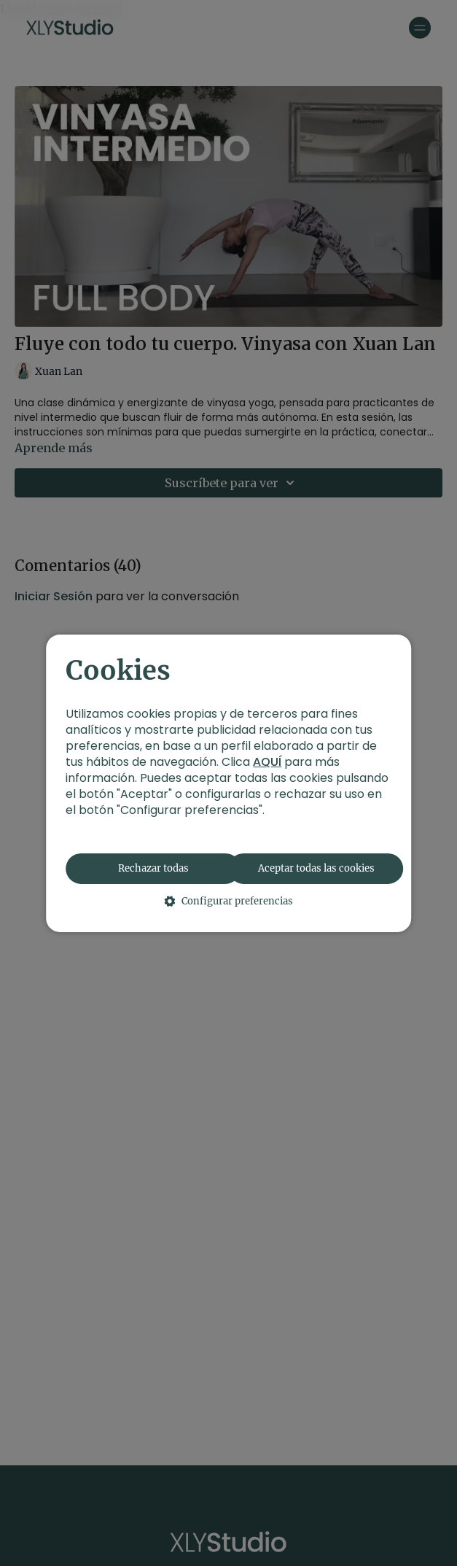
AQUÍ (267, 761)
